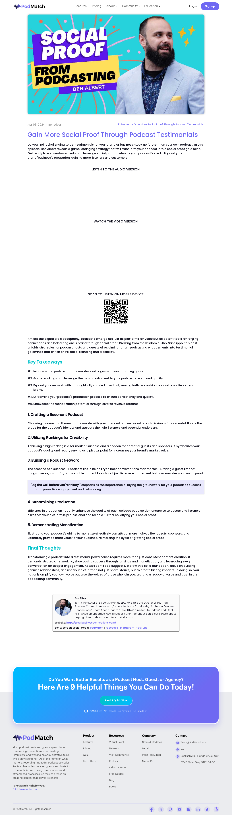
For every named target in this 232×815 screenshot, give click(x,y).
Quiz (85, 755)
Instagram (127, 628)
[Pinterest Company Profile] (170, 809)
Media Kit (148, 761)
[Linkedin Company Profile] (198, 809)
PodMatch (96, 628)
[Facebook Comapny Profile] (152, 809)
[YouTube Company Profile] (179, 809)
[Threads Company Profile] (216, 809)
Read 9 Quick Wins (116, 700)
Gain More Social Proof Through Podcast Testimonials (169, 124)
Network (114, 748)
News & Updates (152, 742)
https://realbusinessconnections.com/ (91, 622)
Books (112, 786)
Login (193, 6)
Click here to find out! (25, 789)
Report (118, 767)
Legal (145, 748)
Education (153, 6)
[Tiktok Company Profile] (207, 809)
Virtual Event (116, 742)
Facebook (111, 628)
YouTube (141, 628)
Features (80, 6)
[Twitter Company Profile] (161, 809)
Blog (112, 780)
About (111, 6)
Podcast (114, 761)
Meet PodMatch (151, 755)
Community (131, 6)
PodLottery (89, 761)
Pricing (96, 6)
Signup (210, 6)
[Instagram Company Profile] (189, 809)
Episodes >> (126, 124)
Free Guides (116, 774)
